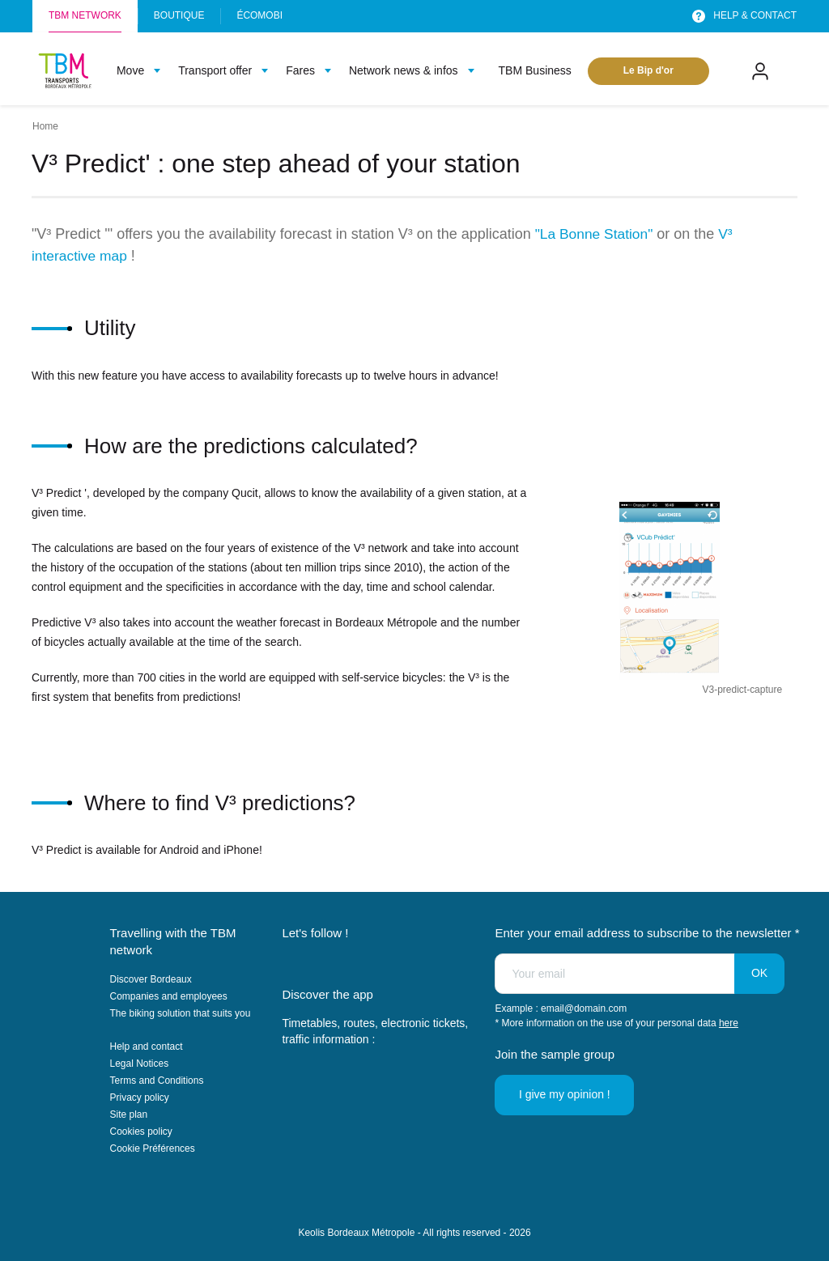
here (728, 1023)
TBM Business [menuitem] (535, 70)
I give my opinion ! (565, 1094)
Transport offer (215, 70)
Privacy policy (139, 1097)
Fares (300, 70)
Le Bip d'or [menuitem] (648, 70)
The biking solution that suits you (180, 1013)
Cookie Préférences (152, 1148)
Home (45, 126)
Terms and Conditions (157, 1080)
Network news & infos (403, 70)
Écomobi (259, 15)
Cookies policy (141, 1131)
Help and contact (146, 1046)
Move (130, 70)
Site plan (129, 1114)
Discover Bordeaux (151, 979)
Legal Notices (139, 1063)
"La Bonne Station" (596, 234)
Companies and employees (168, 996)
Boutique (179, 15)
